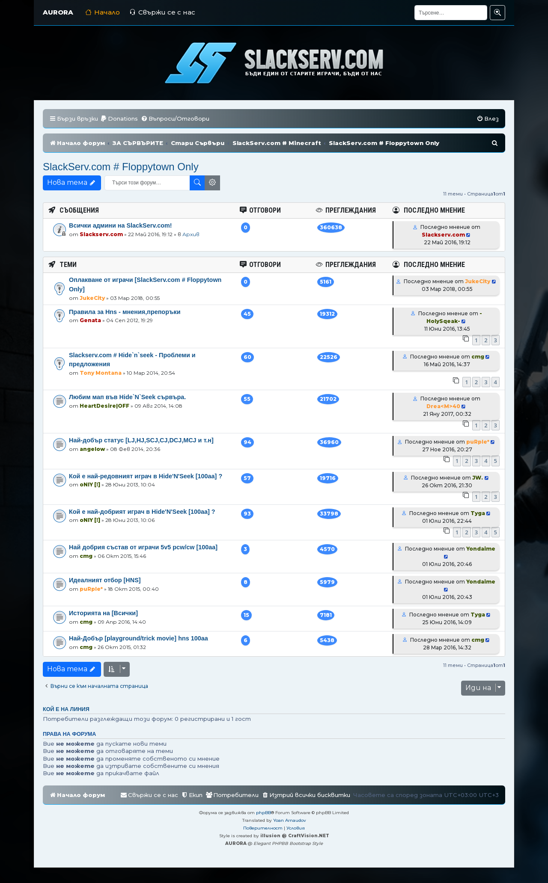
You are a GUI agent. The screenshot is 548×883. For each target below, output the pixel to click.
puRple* (477, 442)
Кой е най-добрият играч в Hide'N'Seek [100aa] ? (142, 511)
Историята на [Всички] (103, 613)
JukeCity (92, 298)
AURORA (58, 12)
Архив (191, 234)
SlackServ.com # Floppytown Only (121, 166)
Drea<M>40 (443, 406)
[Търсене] (450, 12)
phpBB (263, 812)
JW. (477, 477)
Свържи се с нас (162, 12)
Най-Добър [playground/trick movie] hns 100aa (138, 638)
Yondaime (480, 548)
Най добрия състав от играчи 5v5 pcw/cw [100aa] (143, 547)
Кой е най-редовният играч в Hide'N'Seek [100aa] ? (145, 476)
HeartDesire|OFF (104, 406)
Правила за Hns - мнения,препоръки (125, 311)
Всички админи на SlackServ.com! (120, 225)
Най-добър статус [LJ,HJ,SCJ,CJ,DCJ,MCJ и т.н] (141, 440)
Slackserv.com (101, 234)
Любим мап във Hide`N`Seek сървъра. (127, 397)
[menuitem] (119, 119)
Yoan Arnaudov (289, 820)
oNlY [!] (90, 484)
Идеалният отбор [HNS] (105, 580)
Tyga (478, 513)
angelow (92, 449)
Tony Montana (101, 373)
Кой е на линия (66, 709)
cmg (477, 356)
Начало (102, 12)
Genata (90, 320)
